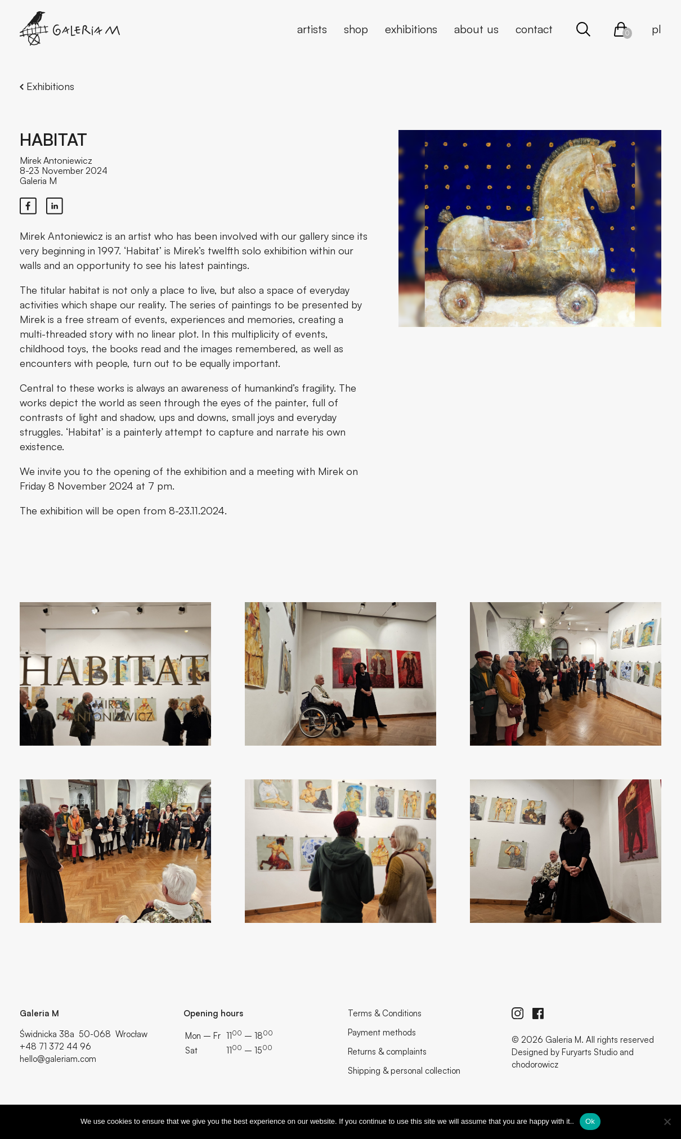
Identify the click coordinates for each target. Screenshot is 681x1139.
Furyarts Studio (589, 1052)
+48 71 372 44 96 (55, 1046)
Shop (356, 29)
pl (656, 29)
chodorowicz (535, 1064)
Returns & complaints (387, 1051)
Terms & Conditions (385, 1013)
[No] (667, 1121)
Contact (534, 29)
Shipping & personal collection (404, 1070)
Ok (590, 1121)
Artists (312, 29)
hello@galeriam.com (58, 1058)
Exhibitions (411, 29)
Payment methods (382, 1032)
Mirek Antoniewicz (56, 160)
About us (476, 29)
